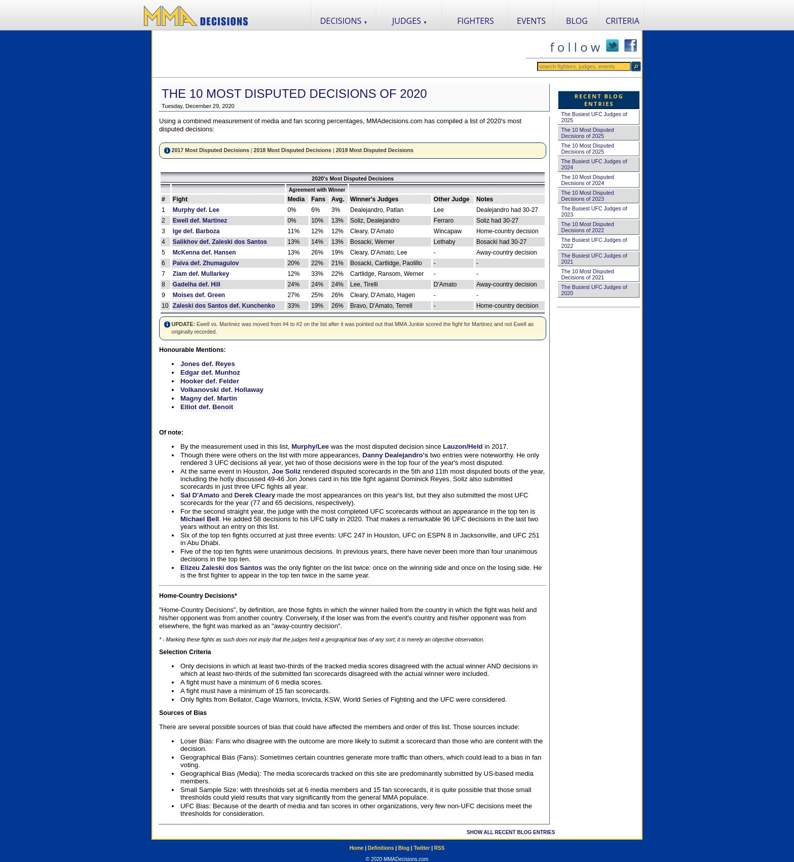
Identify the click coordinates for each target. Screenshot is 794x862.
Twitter (421, 848)
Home (357, 848)
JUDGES (409, 20)
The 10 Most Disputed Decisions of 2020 (294, 93)
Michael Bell (199, 519)
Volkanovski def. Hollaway (221, 389)
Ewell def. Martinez (200, 220)
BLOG (577, 20)
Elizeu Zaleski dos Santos (221, 567)
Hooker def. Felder (209, 381)
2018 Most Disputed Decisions (292, 150)
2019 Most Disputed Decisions (374, 150)
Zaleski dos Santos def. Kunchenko (224, 305)
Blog (403, 848)
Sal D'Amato (199, 495)
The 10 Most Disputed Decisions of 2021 (587, 274)
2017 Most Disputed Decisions (210, 150)
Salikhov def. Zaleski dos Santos (220, 241)
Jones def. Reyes (207, 364)
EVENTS (531, 20)
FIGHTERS (475, 20)
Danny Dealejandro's (395, 455)
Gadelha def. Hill (196, 284)
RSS (439, 848)
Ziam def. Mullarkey (201, 273)
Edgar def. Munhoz (210, 372)
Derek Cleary (255, 495)
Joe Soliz (286, 471)
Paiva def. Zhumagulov (206, 263)
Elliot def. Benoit (206, 407)
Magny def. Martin (208, 398)
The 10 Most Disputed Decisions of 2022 (587, 227)
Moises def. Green (199, 295)
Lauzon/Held (462, 446)
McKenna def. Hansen (204, 252)
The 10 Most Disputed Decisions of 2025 (587, 133)
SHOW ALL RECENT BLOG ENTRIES (511, 832)
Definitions (381, 848)
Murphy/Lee (310, 446)
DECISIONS (344, 20)
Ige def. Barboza (196, 231)
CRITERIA (622, 20)
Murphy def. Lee (196, 209)
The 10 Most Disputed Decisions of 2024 (587, 180)
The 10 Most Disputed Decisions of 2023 (587, 196)
